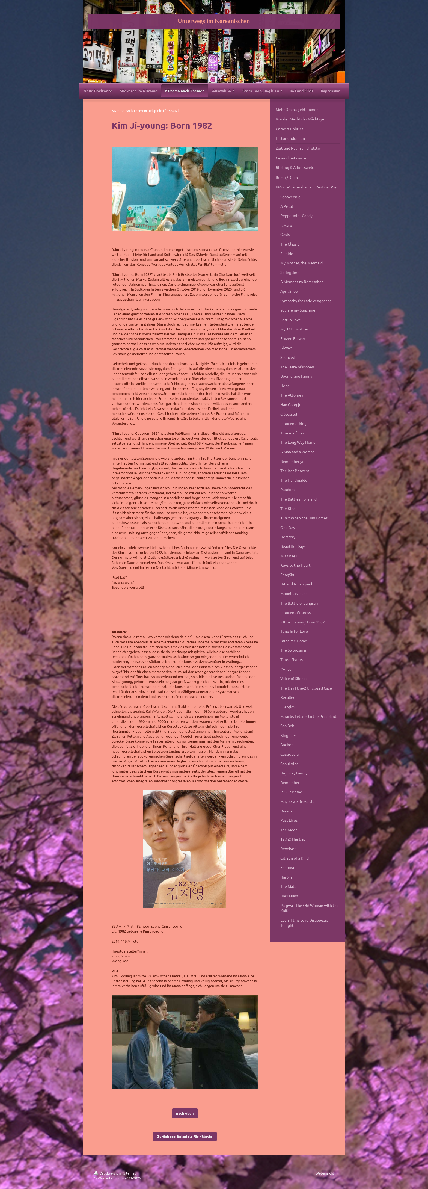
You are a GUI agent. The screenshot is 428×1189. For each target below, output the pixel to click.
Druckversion (107, 1173)
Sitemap (129, 1173)
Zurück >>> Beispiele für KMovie (184, 1136)
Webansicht (325, 1173)
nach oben (185, 1113)
